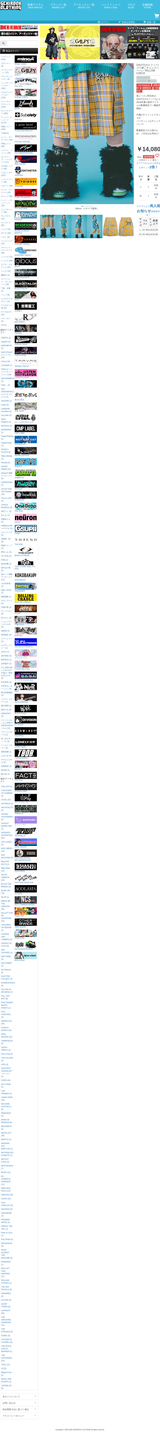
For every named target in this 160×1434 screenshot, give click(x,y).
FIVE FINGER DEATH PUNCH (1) (7, 1005)
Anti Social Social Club (26, 879)
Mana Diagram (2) (6, 420)
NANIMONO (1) (6, 431)
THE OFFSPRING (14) (6, 1358)
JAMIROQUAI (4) (7, 1042)
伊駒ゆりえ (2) (5, 520)
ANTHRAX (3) (7, 804)
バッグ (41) (5, 229)
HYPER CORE (26, 787)
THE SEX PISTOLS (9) (6, 1288)
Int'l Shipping (144, 85)
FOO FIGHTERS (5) (5, 1014)
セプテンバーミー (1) (6, 646)
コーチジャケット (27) (6, 71)
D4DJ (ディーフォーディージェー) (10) (6, 372)
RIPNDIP (26, 216)
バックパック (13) (6, 242)
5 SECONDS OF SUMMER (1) (6, 793)
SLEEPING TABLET (26, 251)
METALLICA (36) (6, 1134)
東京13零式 (26, 396)
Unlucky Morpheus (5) (6, 506)
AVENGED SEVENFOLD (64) (6, 835)
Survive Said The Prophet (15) (6, 491)
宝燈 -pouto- (26, 407)
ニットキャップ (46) (6, 210)
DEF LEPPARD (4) (6, 951)
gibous (26, 262)
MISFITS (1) (6, 1139)
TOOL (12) (5, 1365)
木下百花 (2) (6, 556)
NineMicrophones (26, 451)
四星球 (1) (5, 631)
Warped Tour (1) (6, 1373)
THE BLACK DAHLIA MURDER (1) (6, 1349)
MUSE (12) (5, 1172)
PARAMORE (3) (6, 1214)
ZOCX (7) (5, 652)
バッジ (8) (5, 295)
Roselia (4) (5, 462)
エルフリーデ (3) (6, 533)
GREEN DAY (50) (6, 1022)
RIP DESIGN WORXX (26, 945)
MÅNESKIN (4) (6, 1114)
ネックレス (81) (5, 224)
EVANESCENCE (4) (7, 984)
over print (26, 82)
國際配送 (147, 88)
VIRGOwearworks (26, 274)
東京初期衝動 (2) (6, 693)
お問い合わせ (19, 1402)
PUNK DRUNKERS (26, 193)
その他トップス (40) (6, 167)
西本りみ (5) (6, 710)
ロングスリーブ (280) (6, 112)
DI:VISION (26, 721)
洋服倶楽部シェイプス (26, 621)
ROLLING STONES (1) (6, 1281)
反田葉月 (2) (6, 663)
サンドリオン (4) (6, 612)
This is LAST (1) (6, 499)
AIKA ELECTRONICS (26, 643)
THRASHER (26, 587)
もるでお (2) (6, 756)
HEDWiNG (26, 732)
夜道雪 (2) (5, 770)
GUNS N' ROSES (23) (6, 1029)
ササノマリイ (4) (6, 602)
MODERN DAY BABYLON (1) (7, 1146)
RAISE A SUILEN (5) (6, 450)
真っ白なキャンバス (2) (6, 740)
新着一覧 (150, 22)
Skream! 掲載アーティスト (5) (6, 476)
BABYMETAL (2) (6, 346)
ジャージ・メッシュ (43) (6, 151)
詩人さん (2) (6, 618)
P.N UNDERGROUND (26, 149)
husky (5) (5, 405)
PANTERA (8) (6, 1209)
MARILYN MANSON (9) (6, 1121)
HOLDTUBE (26, 934)
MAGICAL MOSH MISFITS (26, 228)
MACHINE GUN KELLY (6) (6, 1106)
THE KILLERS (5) (7, 1059)
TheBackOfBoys (26, 754)
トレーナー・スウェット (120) (6, 104)
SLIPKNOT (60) (5, 1311)
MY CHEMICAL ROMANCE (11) (6, 1180)
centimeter (26, 171)
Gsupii (26, 529)
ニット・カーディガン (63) (6, 138)
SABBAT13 (26, 474)
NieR (26, 687)
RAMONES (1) (5, 1263)
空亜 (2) (4, 560)
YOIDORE (26, 182)
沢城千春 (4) (6, 607)
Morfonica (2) (6, 426)
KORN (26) (5, 1080)
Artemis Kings (26, 351)
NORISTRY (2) (6, 714)
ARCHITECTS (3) (7, 808)
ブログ (131, 6)
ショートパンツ (143, 77)
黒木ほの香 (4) (5, 569)
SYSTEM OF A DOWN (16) (6, 1340)
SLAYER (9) (6, 1300)
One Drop (26, 507)
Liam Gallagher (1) (6, 1092)
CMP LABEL (26, 429)
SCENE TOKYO (26, 93)
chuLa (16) (5, 361)
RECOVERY (26, 318)
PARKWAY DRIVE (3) (5, 1221)
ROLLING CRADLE (26, 598)
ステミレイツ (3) (6, 640)
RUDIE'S (26, 463)
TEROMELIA (26, 832)
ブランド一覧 (58, 6)
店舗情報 (147, 6)
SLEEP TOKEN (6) (5, 1305)
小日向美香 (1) (5, 584)
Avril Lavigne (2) (6, 843)
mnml (26, 296)
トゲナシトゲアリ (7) (6, 700)
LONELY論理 (26, 743)
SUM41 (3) (5, 1336)
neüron (26, 518)
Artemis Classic (26, 340)
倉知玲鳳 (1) (6, 564)
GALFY (153, 81)
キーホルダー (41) (6, 313)
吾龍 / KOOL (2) (6, 591)
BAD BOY (26, 632)
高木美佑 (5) (6, 656)
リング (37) (5, 271)
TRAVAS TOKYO (26, 363)
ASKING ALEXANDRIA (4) (7, 817)
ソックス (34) (6, 261)
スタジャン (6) (5, 64)
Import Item (26, 912)
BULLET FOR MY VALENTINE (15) (6, 917)
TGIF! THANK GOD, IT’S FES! (26, 564)
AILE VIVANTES (26, 698)
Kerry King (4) (6, 1054)
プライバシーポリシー (19, 1415)
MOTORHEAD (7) (7, 1167)
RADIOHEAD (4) (6, 1244)
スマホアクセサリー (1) (6, 300)
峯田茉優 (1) (6, 752)
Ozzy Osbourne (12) (7, 1204)
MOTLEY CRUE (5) (5, 1160)
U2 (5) (3, 1368)
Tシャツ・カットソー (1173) (6, 120)
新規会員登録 (126, 22)
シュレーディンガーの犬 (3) (6, 624)
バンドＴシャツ (111, 6)
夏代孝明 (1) (6, 706)
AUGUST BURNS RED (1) (6, 826)
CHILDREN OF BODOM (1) (6, 927)
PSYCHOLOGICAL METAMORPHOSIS (26, 855)
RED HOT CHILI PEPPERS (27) (5, 1272)
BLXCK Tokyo (26, 709)
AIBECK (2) (6, 338)
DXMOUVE (26, 496)
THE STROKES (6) (7, 1330)
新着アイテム (35, 6)
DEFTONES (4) (6, 957)
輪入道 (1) (5, 774)
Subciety (26, 116)
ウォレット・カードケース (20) (6, 250)
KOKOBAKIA (26, 576)
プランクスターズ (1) (6, 733)
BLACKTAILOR (26, 285)
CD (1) (4, 325)
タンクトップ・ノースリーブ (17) (6, 159)
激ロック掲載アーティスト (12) (6, 577)
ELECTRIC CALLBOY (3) (6, 977)
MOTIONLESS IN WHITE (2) (7, 1154)
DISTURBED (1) (6, 964)
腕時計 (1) (5, 275)
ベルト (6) (5, 237)
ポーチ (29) (5, 233)
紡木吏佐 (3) (6, 682)
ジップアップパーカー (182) (6, 85)
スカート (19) (6, 186)
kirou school (26, 956)
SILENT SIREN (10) (6, 467)
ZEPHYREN (26, 867)
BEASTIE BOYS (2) (5, 862)
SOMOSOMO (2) (6, 483)
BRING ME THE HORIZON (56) (5, 905)
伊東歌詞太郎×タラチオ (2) (6, 527)
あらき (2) (5, 515)
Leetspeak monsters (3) (6, 410)
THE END (26, 540)
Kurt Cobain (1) (6, 1085)
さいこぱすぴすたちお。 (26, 418)
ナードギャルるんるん (26, 676)
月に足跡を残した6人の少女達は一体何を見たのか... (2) (6, 672)
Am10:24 (26, 485)
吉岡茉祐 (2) (6, 766)
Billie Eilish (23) (5, 869)
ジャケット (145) (5, 58)
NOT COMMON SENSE (26, 901)
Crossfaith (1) (6, 365)
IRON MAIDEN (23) (6, 1035)
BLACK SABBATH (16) (5, 877)
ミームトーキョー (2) (6, 746)
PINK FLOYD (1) (6, 1234)
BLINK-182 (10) (5, 891)
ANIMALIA (26, 810)
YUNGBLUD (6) (6, 1386)
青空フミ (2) (6, 511)
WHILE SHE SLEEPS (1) (6, 1380)
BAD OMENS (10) (6, 849)
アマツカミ (26, 385)
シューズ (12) (6, 257)
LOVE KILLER (26, 843)
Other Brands (26, 923)
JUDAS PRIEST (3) (6, 1048)
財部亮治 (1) (6, 660)
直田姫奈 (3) (6, 635)
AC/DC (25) (6, 800)
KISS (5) (4, 1064)
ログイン (104, 22)
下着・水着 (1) (5, 289)
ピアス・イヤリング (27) (6, 265)
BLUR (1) (5, 897)
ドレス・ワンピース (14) (6, 191)
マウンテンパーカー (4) (6, 77)
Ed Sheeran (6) (6, 971)
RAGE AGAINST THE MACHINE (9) (6, 1254)
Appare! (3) (5, 342)
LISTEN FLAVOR (26, 374)
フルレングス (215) (6, 174)
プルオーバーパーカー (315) (6, 95)
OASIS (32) (6, 1199)
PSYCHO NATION (26, 138)
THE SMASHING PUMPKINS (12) (6, 1321)
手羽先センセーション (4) (6, 687)
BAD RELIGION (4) (7, 856)
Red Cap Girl (26, 160)
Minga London (26, 60)
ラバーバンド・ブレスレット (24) (6, 281)
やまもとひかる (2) (6, 761)
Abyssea (26, 329)
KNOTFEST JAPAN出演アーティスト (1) (6, 1072)
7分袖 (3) (5, 133)
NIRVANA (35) (7, 1195)
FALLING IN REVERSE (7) (7, 990)
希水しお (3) (6, 552)
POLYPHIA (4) (7, 1239)
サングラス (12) (5, 217)
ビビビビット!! (26, 654)
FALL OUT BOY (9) (5, 997)
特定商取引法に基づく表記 (19, 1409)
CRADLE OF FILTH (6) (6, 944)
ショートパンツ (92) (6, 180)
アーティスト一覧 (84, 6)
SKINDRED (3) (6, 1294)
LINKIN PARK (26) (6, 1098)
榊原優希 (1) (6, 597)
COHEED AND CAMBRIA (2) (6, 937)
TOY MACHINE (26, 205)
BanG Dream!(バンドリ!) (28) (6, 355)
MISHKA (26, 765)
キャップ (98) (6, 196)
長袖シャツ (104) (5, 127)
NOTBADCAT (26, 440)
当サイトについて (19, 1396)
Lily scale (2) (6, 415)
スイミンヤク (26, 821)
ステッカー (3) (5, 319)
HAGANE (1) (6, 401)
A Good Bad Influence (26, 127)
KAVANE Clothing (26, 240)
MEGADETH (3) (6, 1127)
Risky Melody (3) (6, 457)
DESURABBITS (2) (7, 379)
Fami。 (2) (5, 385)
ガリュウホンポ (26, 798)
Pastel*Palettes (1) (7, 437)
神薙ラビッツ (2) (6, 546)
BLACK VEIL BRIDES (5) (6, 885)
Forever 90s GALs (26, 665)
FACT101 (26, 776)
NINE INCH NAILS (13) (6, 1189)
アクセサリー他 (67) (6, 306)
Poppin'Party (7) (6, 444)
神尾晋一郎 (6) (5, 540)
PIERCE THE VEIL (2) (6, 1227)
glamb (26, 105)
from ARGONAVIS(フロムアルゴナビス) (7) (7, 393)
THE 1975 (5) (6, 786)
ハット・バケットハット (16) (6, 203)
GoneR (26, 609)
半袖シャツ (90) (5, 145)
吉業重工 (26, 307)
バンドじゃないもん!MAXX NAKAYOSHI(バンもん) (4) (7, 724)
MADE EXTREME (26, 552)
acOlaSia (26, 890)
